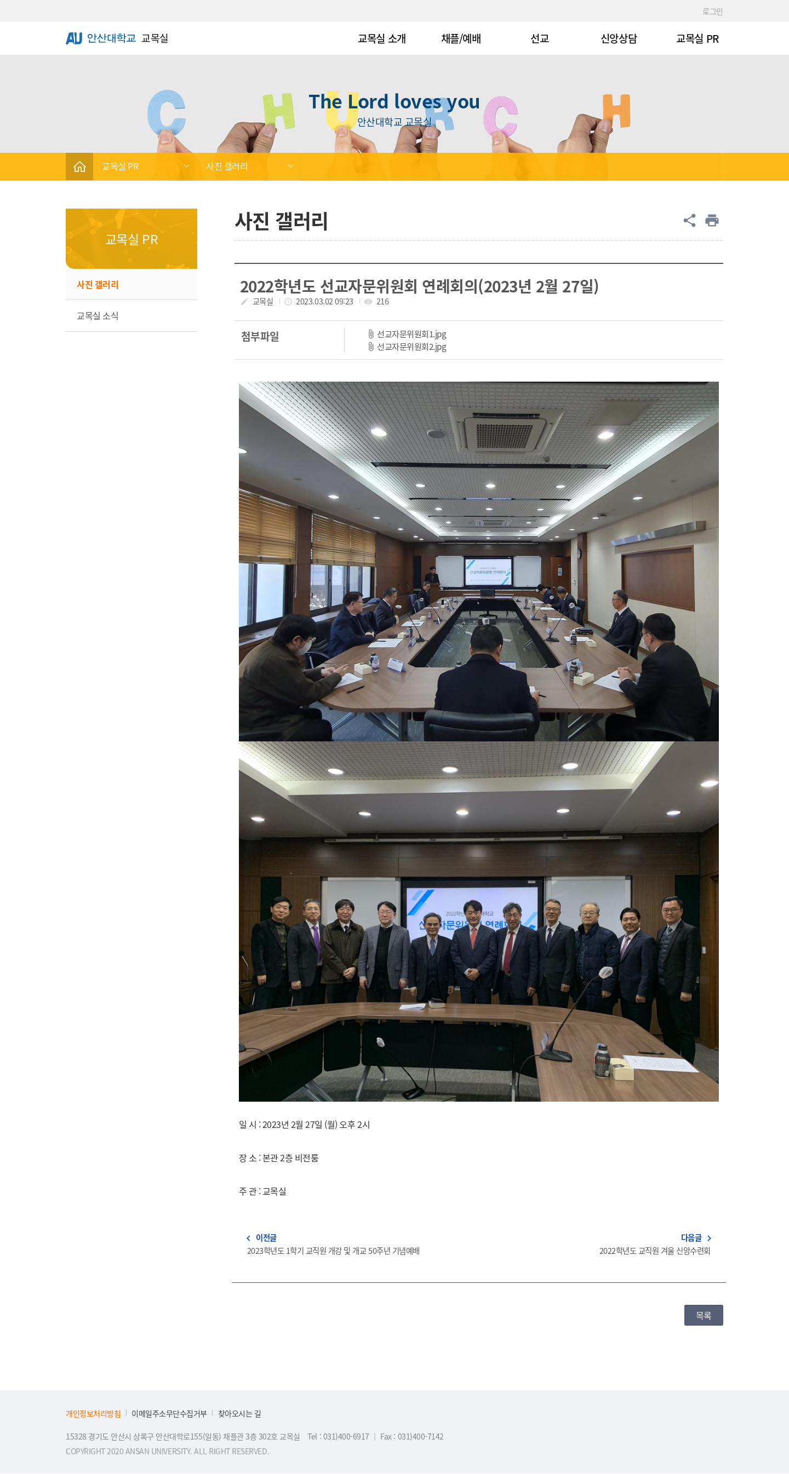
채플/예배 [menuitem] (461, 38)
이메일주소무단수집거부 (169, 1413)
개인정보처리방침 (93, 1413)
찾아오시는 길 (239, 1413)
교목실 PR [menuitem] (697, 38)
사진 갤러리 (227, 165)
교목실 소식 (97, 315)
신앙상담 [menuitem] (619, 38)
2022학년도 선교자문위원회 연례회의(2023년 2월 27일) (419, 286)
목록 (704, 1315)
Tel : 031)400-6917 (339, 1436)
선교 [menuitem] (539, 38)
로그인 (712, 10)
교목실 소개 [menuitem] (381, 38)
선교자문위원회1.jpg (411, 333)
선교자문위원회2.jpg (411, 346)
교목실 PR (120, 165)
